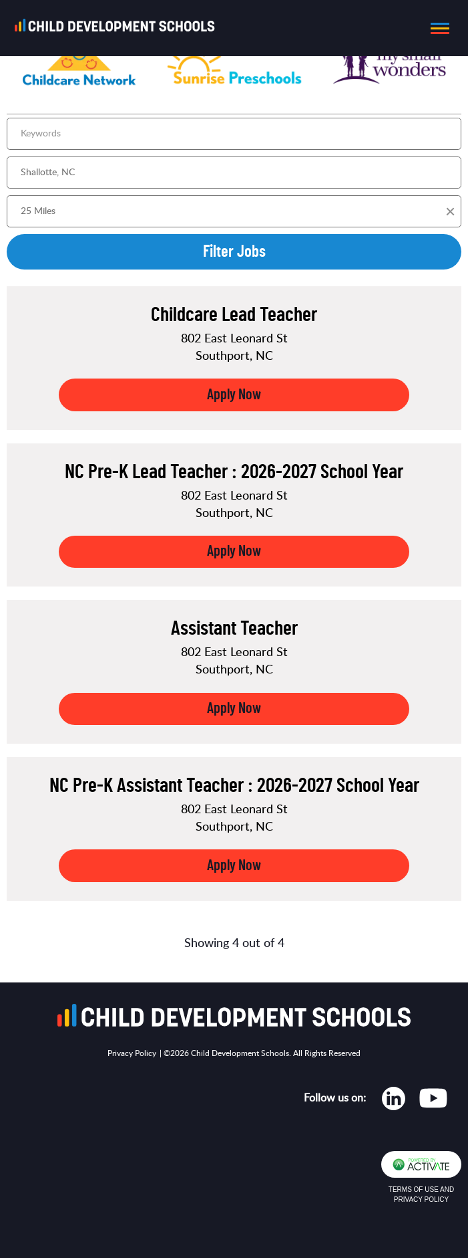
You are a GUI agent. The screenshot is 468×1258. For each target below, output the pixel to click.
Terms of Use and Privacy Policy (421, 1194)
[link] (234, 358)
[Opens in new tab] (393, 1101)
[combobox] (234, 172)
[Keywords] (234, 134)
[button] (436, 28)
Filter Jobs (234, 251)
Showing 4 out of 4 (234, 944)
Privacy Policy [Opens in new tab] (131, 1053)
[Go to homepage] (119, 28)
